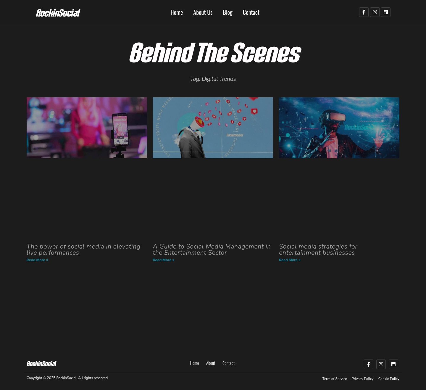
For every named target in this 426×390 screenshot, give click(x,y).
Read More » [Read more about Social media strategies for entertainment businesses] (290, 260)
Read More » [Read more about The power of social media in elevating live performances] (37, 260)
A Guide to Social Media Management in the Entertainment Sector (212, 249)
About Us (202, 12)
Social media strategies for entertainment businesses (318, 249)
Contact (251, 12)
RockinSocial (57, 13)
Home (177, 12)
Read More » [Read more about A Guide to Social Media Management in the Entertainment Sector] (164, 260)
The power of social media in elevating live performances (84, 249)
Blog (227, 12)
